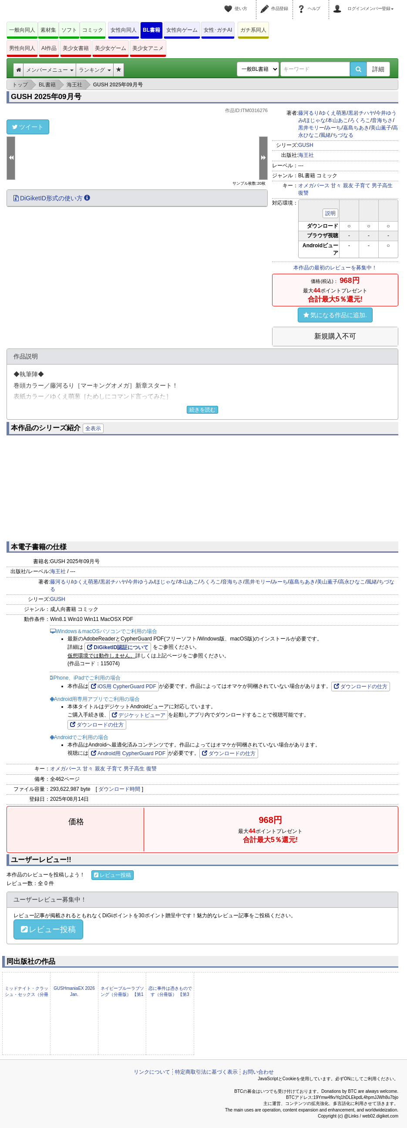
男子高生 (382, 185)
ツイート (28, 126)
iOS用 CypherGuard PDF (123, 686)
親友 (348, 185)
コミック (92, 30)
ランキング (95, 70)
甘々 (336, 185)
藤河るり (308, 113)
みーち (333, 128)
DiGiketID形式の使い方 (51, 198)
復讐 (303, 193)
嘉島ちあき (356, 128)
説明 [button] (330, 213)
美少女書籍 (76, 48)
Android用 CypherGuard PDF (128, 753)
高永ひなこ (352, 582)
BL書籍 (151, 30)
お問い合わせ (258, 1072)
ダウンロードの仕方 (360, 686)
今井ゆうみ (141, 582)
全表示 (93, 428)
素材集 (48, 30)
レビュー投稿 (112, 875)
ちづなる (343, 135)
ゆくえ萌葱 (333, 113)
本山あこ (337, 120)
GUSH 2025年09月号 (46, 97)
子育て (362, 185)
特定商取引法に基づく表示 (206, 1072)
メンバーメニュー (50, 70)
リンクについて (152, 1072)
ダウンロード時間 (119, 789)
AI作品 (49, 48)
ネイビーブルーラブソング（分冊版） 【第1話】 (122, 994)
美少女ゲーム (110, 48)
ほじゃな (315, 120)
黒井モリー (311, 128)
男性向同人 (22, 48)
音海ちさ (382, 120)
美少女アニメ (148, 48)
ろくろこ (360, 120)
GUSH (305, 145)
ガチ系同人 (253, 30)
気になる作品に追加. (335, 315)
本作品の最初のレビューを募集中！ (335, 268)
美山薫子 (380, 128)
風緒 (325, 135)
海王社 (306, 155)
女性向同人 (124, 30)
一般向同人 (22, 30)
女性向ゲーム (182, 30)
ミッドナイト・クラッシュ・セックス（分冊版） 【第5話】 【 (26, 994)
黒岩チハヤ (361, 113)
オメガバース (314, 185)
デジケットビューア (138, 715)
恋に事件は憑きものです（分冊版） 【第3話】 (170, 994)
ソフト (69, 30)
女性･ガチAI (218, 30)
